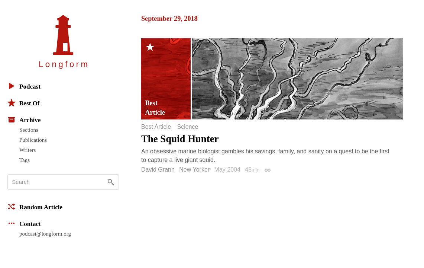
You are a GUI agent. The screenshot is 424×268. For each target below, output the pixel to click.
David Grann (158, 169)
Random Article (34, 206)
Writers (27, 150)
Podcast (24, 86)
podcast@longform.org (45, 234)
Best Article (156, 127)
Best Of (23, 103)
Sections (28, 130)
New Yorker (194, 169)
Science (187, 127)
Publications (33, 140)
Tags (24, 160)
